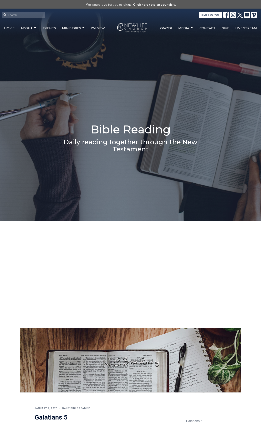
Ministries (73, 28)
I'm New (98, 28)
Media (185, 28)
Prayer (165, 28)
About (29, 28)
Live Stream (246, 28)
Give (225, 28)
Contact (207, 28)
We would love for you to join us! (131, 4)
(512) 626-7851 (210, 14)
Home (9, 28)
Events (49, 28)
